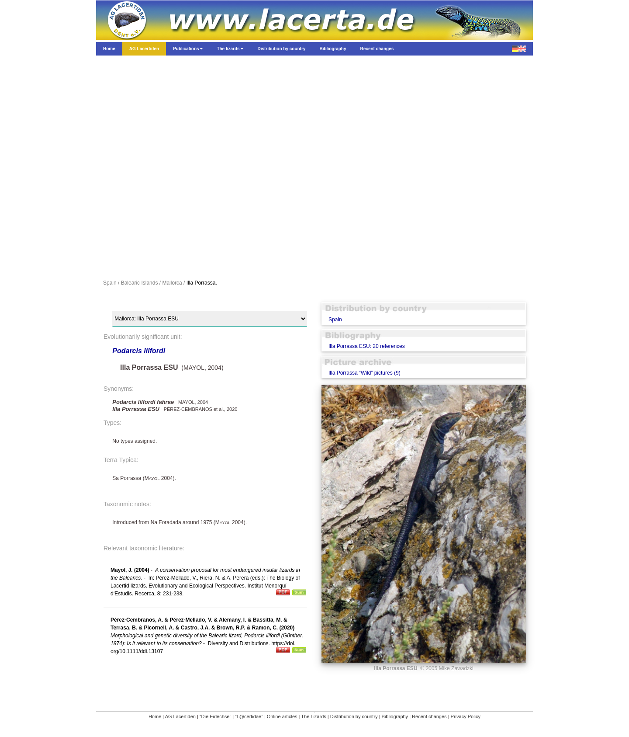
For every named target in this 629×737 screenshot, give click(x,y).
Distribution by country (354, 716)
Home (155, 716)
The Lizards (313, 716)
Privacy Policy (465, 716)
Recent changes (429, 716)
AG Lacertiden (180, 716)
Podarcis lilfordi (138, 351)
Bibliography (395, 716)
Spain (335, 319)
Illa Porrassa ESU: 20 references (366, 346)
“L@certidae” (249, 716)
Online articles (282, 716)
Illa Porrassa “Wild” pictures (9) (364, 373)
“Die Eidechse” (215, 716)
